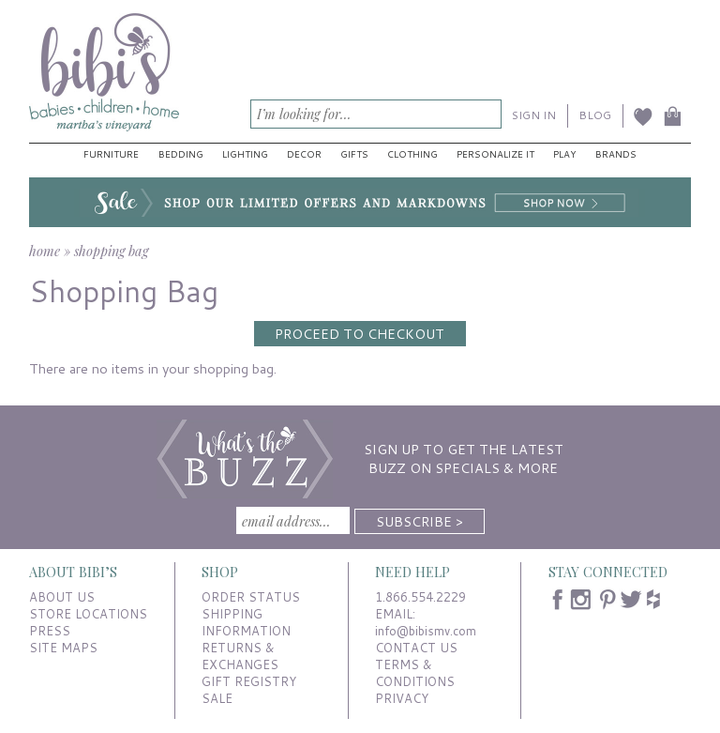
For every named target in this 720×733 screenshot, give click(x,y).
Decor (304, 153)
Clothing (412, 153)
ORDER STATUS (251, 596)
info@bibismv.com (425, 630)
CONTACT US (416, 647)
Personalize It (495, 153)
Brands (616, 153)
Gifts (354, 153)
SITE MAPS (63, 647)
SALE (217, 698)
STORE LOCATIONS (88, 613)
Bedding (180, 153)
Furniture (111, 153)
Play (564, 153)
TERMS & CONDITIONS (415, 673)
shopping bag (111, 250)
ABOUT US (62, 596)
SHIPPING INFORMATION (246, 622)
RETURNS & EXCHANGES (240, 656)
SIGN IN (534, 115)
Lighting (245, 153)
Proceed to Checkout (359, 334)
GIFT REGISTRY (249, 681)
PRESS (49, 630)
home (44, 250)
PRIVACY (401, 698)
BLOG (594, 115)
